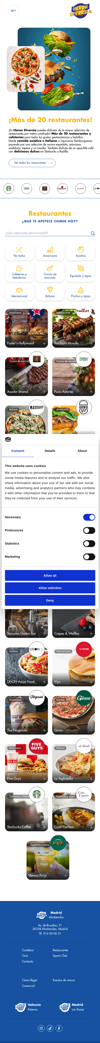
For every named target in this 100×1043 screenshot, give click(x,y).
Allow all (50, 575)
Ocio (25, 955)
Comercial (28, 986)
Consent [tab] (17, 451)
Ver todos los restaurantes (30, 164)
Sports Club (60, 955)
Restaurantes (60, 950)
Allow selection (50, 588)
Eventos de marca (64, 980)
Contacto (27, 961)
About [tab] (82, 451)
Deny (50, 600)
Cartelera (28, 950)
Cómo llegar (29, 980)
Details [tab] (50, 451)
